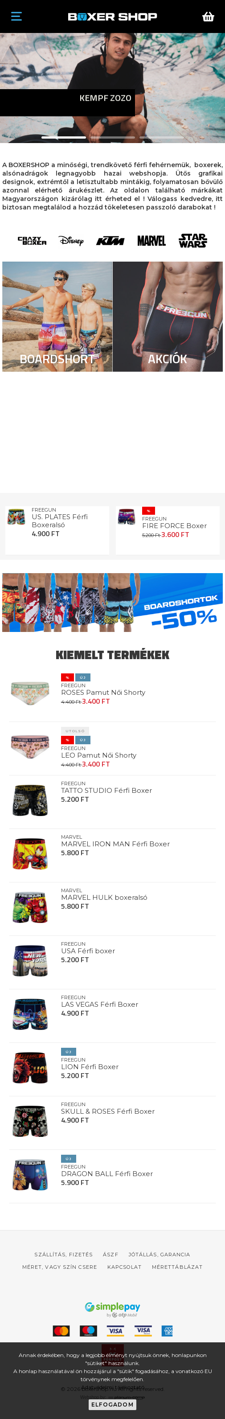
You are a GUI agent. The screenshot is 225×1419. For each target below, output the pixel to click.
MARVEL (71, 837)
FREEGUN (44, 510)
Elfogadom (112, 1404)
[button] (63, 137)
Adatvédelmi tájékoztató (112, 1387)
